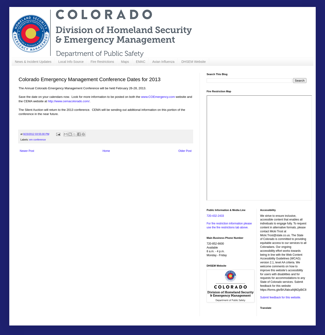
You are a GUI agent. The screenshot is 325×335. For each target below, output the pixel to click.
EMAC (140, 62)
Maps (125, 62)
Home (106, 151)
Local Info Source (71, 62)
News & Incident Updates (33, 62)
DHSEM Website (193, 62)
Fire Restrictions (102, 62)
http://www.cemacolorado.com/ (69, 101)
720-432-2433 (215, 215)
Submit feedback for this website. (280, 297)
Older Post (185, 151)
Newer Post (27, 151)
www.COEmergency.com (158, 97)
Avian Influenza (163, 62)
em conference (37, 139)
